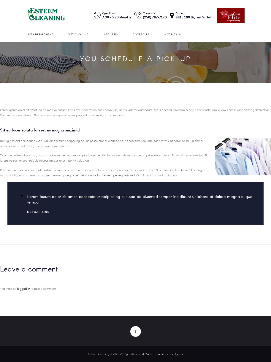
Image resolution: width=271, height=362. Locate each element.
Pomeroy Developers (169, 354)
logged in (23, 288)
